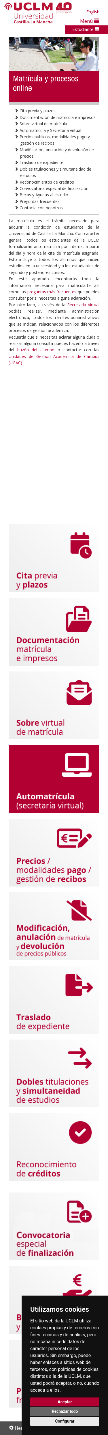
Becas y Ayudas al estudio (41, 194)
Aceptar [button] (65, 1401)
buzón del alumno (35, 349)
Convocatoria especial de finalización (51, 188)
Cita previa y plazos (35, 110)
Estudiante (85, 29)
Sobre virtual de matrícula (40, 123)
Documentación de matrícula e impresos (55, 117)
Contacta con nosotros (38, 207)
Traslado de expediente (38, 162)
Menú (89, 21)
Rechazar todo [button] (65, 1411)
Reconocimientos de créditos (44, 182)
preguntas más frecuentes (52, 291)
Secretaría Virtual (83, 304)
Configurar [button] (65, 1421)
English (92, 11)
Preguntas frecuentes (37, 201)
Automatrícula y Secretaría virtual (47, 130)
